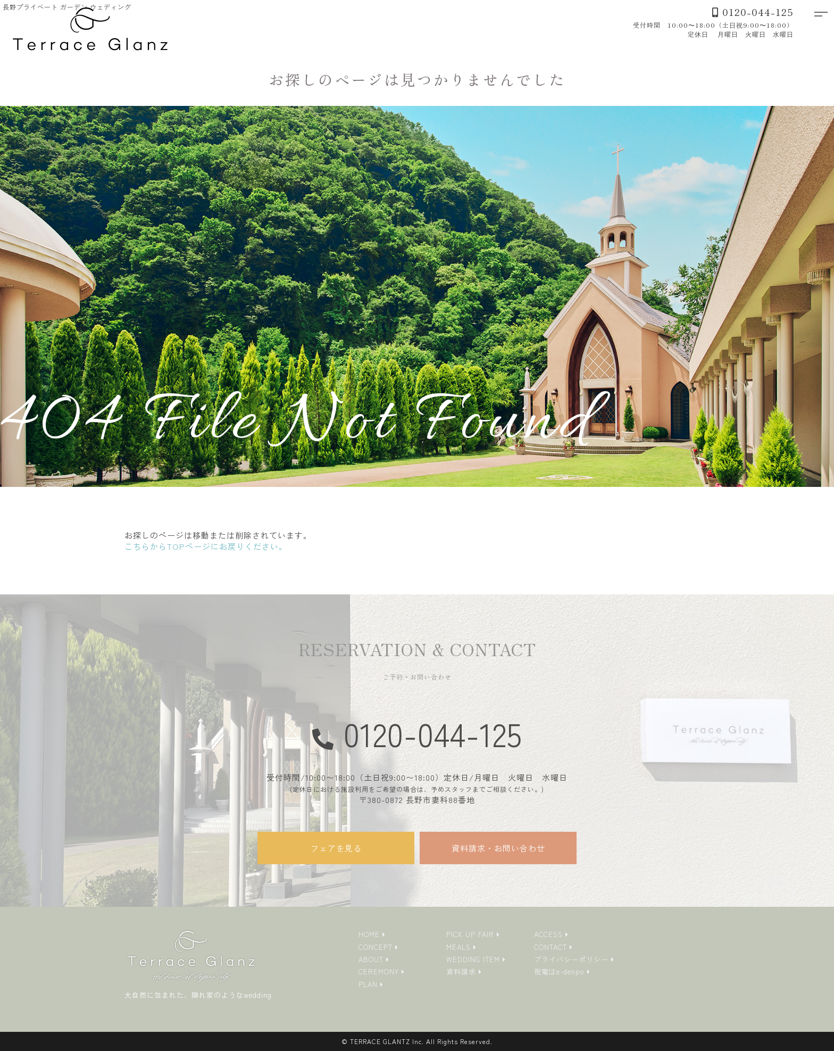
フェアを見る (336, 848)
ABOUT (370, 959)
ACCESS (548, 934)
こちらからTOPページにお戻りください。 (205, 546)
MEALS (458, 947)
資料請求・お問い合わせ (498, 848)
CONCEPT (375, 947)
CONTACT (550, 947)
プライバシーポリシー (571, 959)
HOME (369, 934)
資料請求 (461, 971)
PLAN (368, 984)
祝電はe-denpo (559, 971)
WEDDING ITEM (473, 959)
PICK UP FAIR (470, 934)
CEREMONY (378, 971)
